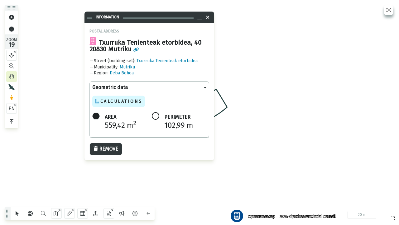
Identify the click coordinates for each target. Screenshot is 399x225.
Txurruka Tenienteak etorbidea (167, 60)
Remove (106, 149)
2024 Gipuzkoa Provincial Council (305, 214)
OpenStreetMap (259, 214)
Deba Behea (122, 73)
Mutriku (127, 67)
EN (11, 109)
